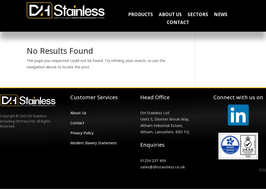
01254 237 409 (153, 160)
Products (140, 15)
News (220, 15)
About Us (170, 15)
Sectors (198, 15)
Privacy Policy (82, 132)
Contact (178, 23)
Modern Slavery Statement (93, 142)
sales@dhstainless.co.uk (162, 166)
